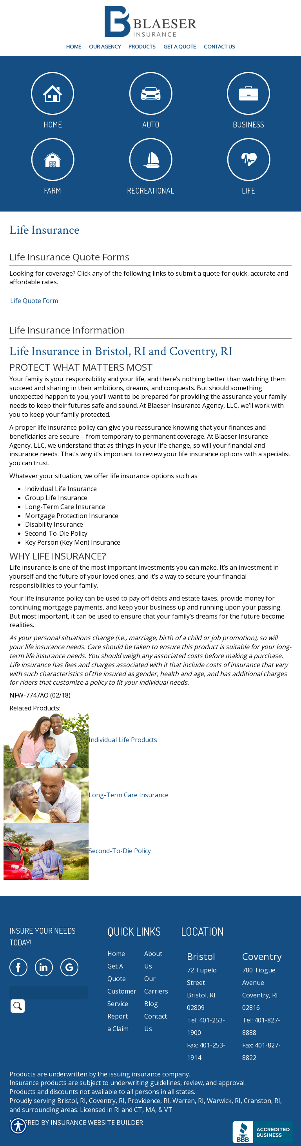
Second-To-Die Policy (120, 850)
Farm (52, 166)
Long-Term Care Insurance (129, 795)
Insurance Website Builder (97, 1112)
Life (248, 166)
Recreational (150, 166)
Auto (150, 100)
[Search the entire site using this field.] (48, 982)
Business (248, 100)
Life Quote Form (34, 300)
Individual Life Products (123, 739)
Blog (151, 993)
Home (52, 100)
